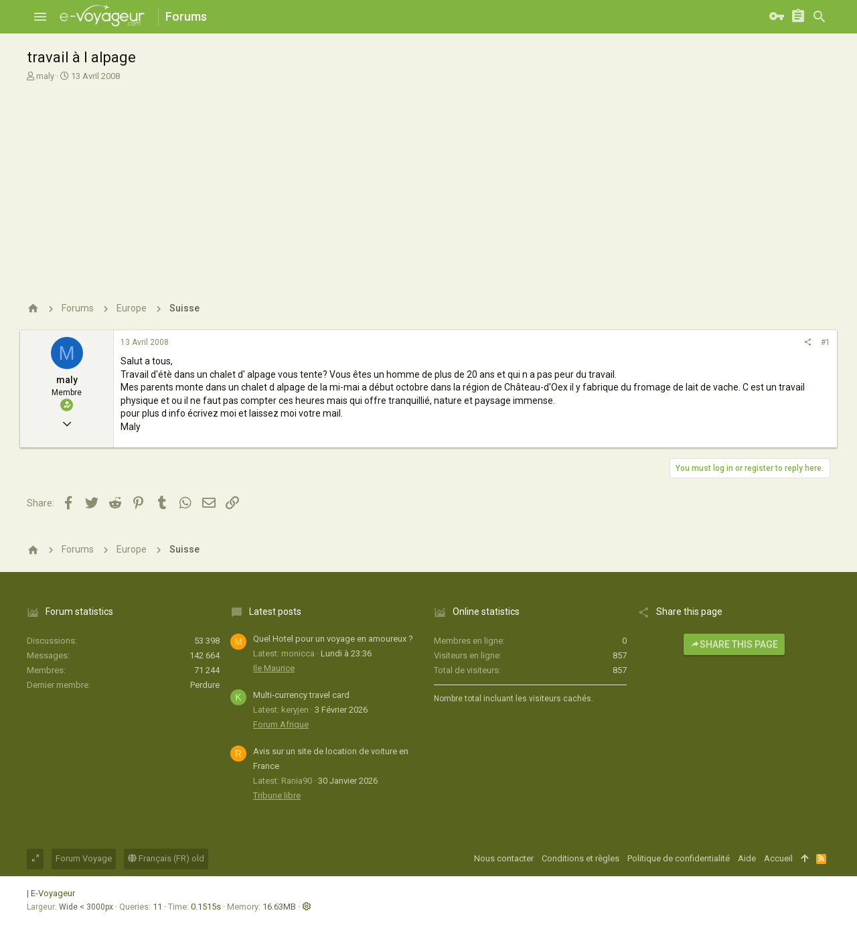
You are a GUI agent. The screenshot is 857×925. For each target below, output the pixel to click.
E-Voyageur (53, 893)
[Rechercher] (819, 17)
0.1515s (206, 907)
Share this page (734, 644)
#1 (825, 342)
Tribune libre (277, 795)
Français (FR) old (166, 858)
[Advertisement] (427, 183)
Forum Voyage (84, 858)
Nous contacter (504, 858)
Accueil (778, 858)
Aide (747, 858)
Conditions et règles (580, 858)
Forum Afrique (281, 724)
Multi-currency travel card (301, 695)
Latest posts (275, 611)
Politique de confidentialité (678, 858)
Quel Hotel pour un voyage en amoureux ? (333, 639)
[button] (40, 17)
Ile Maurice (274, 668)
